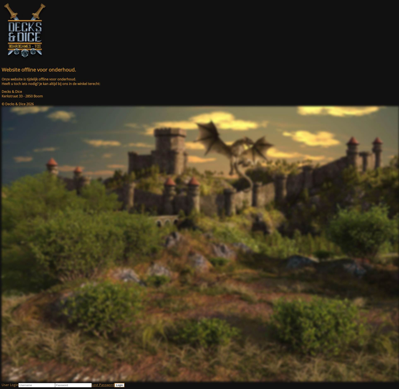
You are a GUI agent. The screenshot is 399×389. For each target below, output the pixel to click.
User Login (10, 385)
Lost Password (103, 385)
